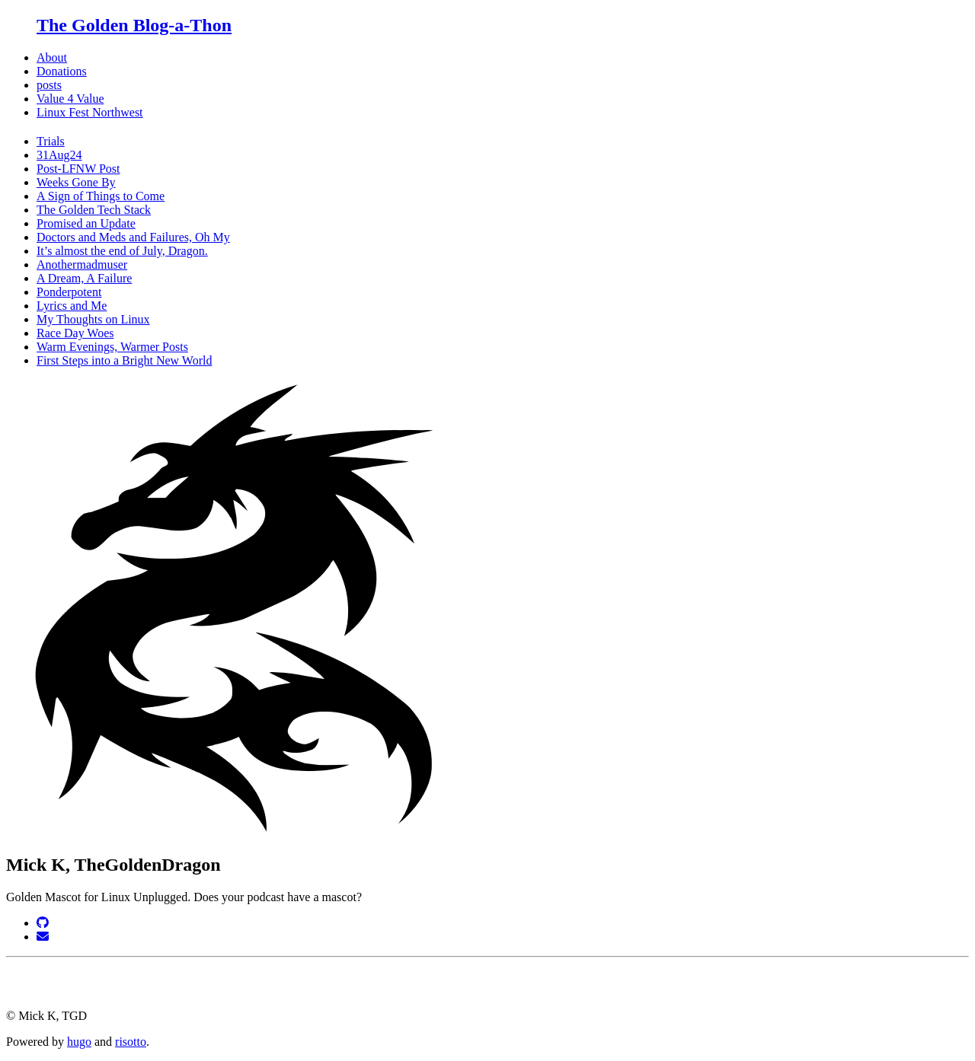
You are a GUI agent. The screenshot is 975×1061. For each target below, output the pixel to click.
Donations (62, 71)
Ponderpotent (69, 291)
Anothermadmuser (82, 264)
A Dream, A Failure (84, 278)
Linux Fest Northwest (90, 112)
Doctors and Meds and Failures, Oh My (133, 237)
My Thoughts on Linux (93, 319)
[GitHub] (43, 922)
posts (49, 84)
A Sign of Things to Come (101, 196)
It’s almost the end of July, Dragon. (122, 250)
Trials (51, 141)
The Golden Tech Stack (94, 209)
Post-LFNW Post (78, 168)
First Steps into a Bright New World (124, 360)
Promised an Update (86, 223)
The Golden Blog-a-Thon (134, 25)
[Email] (43, 936)
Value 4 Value (70, 98)
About (52, 57)
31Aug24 (59, 154)
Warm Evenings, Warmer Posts (112, 346)
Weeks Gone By (76, 182)
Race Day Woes (75, 333)
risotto (130, 1041)
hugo (79, 1041)
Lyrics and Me (72, 305)
